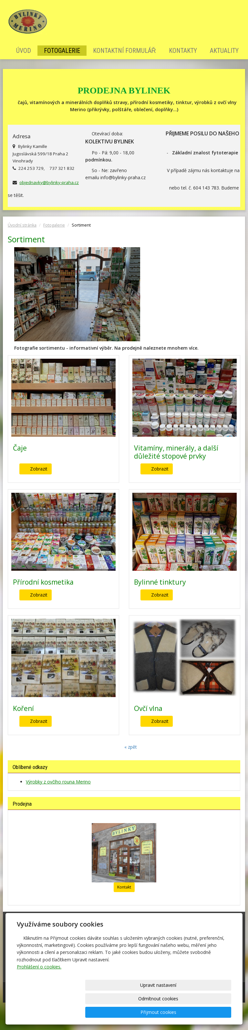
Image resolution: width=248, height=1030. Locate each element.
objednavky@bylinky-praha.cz (49, 182)
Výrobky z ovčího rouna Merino (58, 782)
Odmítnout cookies (153, 1012)
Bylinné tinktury (160, 582)
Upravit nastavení (100, 1012)
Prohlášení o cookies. (39, 994)
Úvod (23, 50)
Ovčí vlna (148, 708)
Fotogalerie (62, 50)
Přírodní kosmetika (43, 582)
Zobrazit (38, 469)
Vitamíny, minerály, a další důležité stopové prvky (176, 452)
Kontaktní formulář (124, 50)
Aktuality (224, 50)
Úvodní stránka (22, 225)
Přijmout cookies (206, 1012)
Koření (23, 708)
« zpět (130, 747)
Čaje (20, 447)
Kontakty (183, 50)
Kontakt (124, 887)
